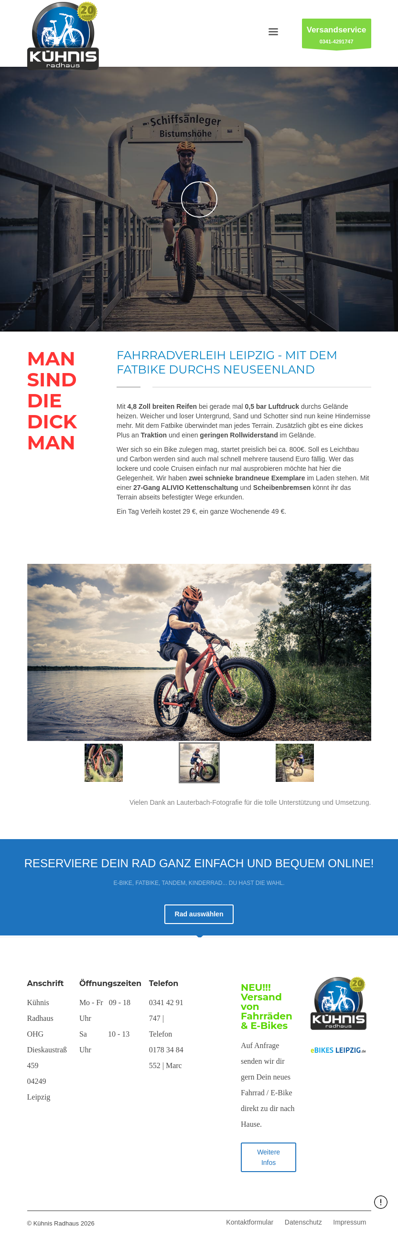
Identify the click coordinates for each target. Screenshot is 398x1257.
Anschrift (45, 983)
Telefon (164, 983)
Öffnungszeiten (110, 983)
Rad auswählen (199, 914)
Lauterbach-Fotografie (210, 802)
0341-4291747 (336, 36)
